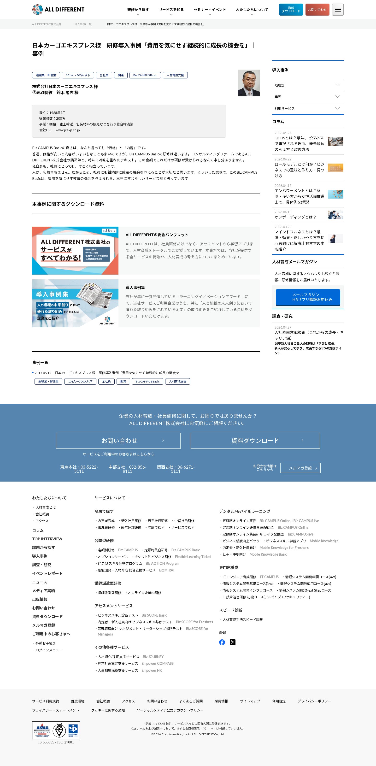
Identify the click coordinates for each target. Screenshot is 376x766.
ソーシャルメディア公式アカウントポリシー (170, 710)
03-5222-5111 (86, 469)
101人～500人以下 (78, 75)
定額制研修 (118, 550)
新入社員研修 (131, 521)
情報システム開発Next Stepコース (305, 590)
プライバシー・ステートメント (55, 710)
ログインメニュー (48, 650)
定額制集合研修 (172, 550)
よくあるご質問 (191, 701)
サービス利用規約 (45, 701)
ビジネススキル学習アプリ (302, 541)
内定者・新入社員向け (266, 548)
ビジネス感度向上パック (241, 541)
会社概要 (42, 514)
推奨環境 (77, 701)
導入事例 (39, 556)
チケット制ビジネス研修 (173, 557)
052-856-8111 (135, 469)
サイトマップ (250, 701)
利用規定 (279, 701)
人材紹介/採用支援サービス (131, 657)
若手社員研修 (158, 521)
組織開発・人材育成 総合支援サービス (136, 570)
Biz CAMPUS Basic (145, 75)
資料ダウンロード (291, 9)
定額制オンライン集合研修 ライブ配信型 (268, 534)
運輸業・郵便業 (46, 75)
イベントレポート (47, 573)
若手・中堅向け (255, 554)
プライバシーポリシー (314, 701)
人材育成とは (45, 507)
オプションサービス (113, 557)
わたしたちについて (49, 497)
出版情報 (39, 599)
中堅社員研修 (184, 521)
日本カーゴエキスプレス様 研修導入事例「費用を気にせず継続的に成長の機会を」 (118, 373)
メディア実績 (43, 590)
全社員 (104, 75)
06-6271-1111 (183, 469)
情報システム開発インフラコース (248, 590)
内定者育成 (106, 521)
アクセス (42, 521)
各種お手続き (45, 643)
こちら (141, 454)
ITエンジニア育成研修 (251, 577)
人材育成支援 (175, 75)
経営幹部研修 (131, 527)
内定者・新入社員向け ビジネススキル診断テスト (155, 622)
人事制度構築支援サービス (130, 670)
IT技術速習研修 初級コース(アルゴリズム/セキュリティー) (266, 597)
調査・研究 (41, 564)
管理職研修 (106, 527)
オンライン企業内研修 (144, 593)
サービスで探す (182, 527)
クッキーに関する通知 (108, 710)
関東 (121, 75)
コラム (38, 530)
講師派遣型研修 (109, 593)
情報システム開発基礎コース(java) (248, 584)
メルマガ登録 (300, 468)
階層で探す (156, 527)
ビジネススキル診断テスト (132, 615)
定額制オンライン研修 (271, 521)
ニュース (39, 582)
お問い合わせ (317, 10)
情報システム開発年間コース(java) (310, 577)
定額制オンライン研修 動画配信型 (265, 527)
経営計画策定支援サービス (136, 663)
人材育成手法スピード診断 (243, 620)
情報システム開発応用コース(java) (305, 584)
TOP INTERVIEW (47, 538)
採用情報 (221, 701)
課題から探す (43, 547)
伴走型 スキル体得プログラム (138, 563)
